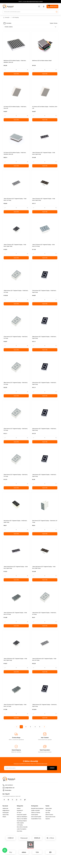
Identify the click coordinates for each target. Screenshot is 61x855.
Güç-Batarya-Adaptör (22, 820)
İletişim (4, 816)
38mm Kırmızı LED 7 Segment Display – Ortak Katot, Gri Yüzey (16, 383)
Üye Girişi (48, 812)
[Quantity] (16, 69)
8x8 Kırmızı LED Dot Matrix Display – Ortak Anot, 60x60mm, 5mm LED (15, 61)
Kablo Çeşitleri (20, 822)
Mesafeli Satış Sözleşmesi (37, 808)
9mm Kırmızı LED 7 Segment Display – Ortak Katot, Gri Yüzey (44, 521)
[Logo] (8, 6)
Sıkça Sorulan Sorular (50, 816)
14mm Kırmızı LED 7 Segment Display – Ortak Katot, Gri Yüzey (44, 613)
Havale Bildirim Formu (36, 818)
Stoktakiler (8, 23)
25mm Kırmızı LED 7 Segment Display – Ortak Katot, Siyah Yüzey (44, 383)
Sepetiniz (48, 818)
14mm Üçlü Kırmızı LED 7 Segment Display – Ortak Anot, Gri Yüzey (15, 613)
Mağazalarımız (6, 810)
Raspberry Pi (20, 810)
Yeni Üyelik (48, 810)
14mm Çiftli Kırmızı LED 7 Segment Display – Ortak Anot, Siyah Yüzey (15, 659)
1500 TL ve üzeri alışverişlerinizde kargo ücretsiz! (30, 1)
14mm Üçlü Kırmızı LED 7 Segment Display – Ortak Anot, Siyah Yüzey (43, 567)
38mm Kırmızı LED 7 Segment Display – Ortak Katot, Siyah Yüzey (44, 337)
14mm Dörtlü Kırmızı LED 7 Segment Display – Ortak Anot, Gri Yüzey (44, 659)
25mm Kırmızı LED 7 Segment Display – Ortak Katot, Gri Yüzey (16, 429)
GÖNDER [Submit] (52, 768)
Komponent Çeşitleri (21, 814)
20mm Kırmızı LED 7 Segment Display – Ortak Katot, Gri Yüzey (16, 475)
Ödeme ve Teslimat (35, 812)
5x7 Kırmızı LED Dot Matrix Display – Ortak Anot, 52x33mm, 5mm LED (15, 153)
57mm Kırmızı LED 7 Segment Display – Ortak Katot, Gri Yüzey (16, 337)
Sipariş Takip (6, 814)
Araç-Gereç (19, 831)
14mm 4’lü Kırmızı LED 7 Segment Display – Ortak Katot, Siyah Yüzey (43, 153)
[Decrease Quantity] (5, 69)
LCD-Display (15, 17)
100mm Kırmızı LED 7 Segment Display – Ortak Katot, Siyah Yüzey (44, 705)
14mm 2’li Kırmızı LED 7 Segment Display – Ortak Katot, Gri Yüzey (43, 245)
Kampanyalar (6, 812)
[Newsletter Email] (30, 768)
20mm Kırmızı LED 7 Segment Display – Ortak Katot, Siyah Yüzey (44, 429)
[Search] (30, 12)
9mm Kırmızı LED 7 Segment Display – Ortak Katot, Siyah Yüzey (15, 521)
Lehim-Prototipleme (21, 829)
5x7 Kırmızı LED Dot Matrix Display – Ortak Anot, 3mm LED (44, 107)
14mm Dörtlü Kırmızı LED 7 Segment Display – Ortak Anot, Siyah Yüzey (16, 567)
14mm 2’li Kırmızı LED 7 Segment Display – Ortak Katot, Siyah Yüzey (15, 245)
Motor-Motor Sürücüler (22, 827)
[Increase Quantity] (28, 69)
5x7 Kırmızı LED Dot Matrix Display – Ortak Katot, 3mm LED (15, 107)
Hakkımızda (5, 808)
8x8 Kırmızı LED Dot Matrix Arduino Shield (41, 60)
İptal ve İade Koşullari (36, 816)
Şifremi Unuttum (49, 814)
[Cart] (52, 6)
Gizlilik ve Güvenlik (35, 810)
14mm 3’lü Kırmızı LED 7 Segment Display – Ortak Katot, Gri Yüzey (15, 705)
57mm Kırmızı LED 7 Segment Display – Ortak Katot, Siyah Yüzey (44, 291)
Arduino (19, 808)
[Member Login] (44, 6)
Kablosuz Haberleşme (22, 816)
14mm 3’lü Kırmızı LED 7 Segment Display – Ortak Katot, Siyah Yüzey (43, 199)
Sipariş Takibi (49, 808)
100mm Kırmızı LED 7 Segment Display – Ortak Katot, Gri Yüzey (16, 291)
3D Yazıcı (19, 812)
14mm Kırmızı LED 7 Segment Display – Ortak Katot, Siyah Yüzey (44, 475)
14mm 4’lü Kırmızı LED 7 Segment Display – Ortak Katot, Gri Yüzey (15, 199)
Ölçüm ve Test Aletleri (22, 818)
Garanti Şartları (34, 814)
